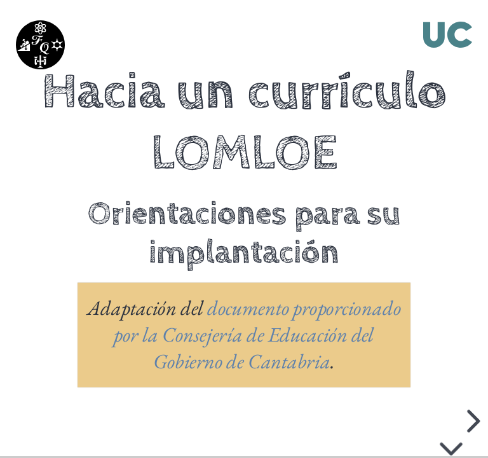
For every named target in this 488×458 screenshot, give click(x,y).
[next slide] (474, 421)
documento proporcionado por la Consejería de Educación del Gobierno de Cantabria (257, 335)
